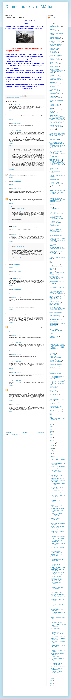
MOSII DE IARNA (52, 176)
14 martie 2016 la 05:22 (16, 114)
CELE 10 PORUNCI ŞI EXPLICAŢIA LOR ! (57, 190)
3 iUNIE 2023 (51, 268)
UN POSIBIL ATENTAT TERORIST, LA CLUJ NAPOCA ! (58, 473)
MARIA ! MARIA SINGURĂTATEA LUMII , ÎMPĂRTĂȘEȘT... (58, 550)
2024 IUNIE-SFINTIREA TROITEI (55, 135)
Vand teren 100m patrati (53, 404)
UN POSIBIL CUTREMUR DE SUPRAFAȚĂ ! (56, 565)
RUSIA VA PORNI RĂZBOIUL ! (56, 578)
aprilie (52, 454)
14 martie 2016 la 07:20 (16, 123)
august (52, 448)
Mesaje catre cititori (53, 30)
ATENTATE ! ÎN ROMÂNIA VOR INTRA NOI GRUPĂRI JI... (58, 516)
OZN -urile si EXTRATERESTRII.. (55, 41)
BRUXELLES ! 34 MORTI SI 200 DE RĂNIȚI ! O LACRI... (57, 506)
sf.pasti (50, 417)
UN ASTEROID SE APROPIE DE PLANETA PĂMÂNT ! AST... (57, 468)
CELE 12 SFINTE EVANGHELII (55, 231)
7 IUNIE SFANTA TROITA (54, 157)
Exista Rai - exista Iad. (53, 85)
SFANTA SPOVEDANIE (53, 179)
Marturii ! (51, 29)
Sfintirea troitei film (52, 389)
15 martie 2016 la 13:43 (16, 335)
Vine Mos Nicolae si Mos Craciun (55, 406)
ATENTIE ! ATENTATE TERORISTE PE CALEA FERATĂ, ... (58, 568)
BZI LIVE (51, 172)
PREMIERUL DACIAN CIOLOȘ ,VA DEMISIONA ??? (57, 669)
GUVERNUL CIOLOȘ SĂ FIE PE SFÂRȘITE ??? (57, 462)
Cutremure (51, 40)
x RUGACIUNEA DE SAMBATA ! (55, 99)
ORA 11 (50, 207)
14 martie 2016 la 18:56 (19, 208)
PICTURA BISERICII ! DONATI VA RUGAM (57, 137)
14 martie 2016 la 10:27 (16, 181)
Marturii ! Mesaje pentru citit (54, 35)
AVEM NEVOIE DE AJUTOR (54, 225)
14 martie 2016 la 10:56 (16, 188)
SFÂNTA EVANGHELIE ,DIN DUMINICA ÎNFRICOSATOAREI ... (58, 637)
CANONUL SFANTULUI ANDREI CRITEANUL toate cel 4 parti (55, 299)
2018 (51, 437)
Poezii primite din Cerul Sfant (54, 78)
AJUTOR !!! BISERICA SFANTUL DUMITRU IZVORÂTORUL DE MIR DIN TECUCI (56, 143)
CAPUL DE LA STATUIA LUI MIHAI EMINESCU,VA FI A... (57, 656)
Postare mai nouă (9, 432)
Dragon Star (11, 174)
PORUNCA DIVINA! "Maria (54, 354)
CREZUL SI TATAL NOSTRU (54, 311)
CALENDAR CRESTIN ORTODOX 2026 (56, 295)
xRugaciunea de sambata (54, 81)
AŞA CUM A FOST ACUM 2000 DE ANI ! (56, 287)
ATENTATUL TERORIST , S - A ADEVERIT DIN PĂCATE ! (56, 580)
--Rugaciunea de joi (53, 60)
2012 (51, 685)
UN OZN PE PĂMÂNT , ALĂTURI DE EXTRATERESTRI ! (57, 555)
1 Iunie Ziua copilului (53, 140)
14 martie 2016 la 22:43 (17, 326)
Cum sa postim (52, 318)
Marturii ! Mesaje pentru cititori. (55, 27)
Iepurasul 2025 (52, 92)
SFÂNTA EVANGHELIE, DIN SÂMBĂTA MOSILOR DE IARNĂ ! (58, 642)
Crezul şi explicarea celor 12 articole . (56, 316)
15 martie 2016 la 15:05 (16, 354)
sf (49, 169)
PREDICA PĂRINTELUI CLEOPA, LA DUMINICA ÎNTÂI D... (57, 529)
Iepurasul (51, 204)
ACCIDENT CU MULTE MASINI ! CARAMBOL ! (57, 610)
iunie (52, 451)
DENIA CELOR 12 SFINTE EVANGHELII (56, 233)
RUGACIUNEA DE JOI (53, 48)
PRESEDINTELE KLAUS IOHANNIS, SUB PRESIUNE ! (57, 570)
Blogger (40, 692)
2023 (51, 429)
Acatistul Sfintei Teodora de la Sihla (55, 283)
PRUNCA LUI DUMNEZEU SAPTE (55, 247)
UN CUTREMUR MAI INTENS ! (56, 592)
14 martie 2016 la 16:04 (16, 297)
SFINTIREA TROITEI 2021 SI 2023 (55, 376)
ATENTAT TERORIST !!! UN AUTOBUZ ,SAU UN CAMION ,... (58, 608)
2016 (51, 440)
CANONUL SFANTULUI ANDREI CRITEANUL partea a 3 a (55, 188)
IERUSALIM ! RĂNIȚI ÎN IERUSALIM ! (57, 547)
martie (52, 456)
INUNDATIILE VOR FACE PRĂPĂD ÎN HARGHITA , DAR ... (58, 464)
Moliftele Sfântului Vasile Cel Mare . (55, 121)
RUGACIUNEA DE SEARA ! (54, 363)
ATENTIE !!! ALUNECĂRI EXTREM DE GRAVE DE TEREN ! (58, 646)
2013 (51, 683)
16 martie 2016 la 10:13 (16, 361)
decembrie (53, 442)
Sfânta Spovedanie (52, 391)
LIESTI (50, 245)
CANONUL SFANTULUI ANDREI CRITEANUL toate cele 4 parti (55, 302)
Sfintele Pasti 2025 (52, 386)
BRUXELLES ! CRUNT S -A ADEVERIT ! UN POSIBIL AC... (58, 509)
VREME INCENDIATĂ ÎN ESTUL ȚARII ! (58, 457)
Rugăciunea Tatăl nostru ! (54, 253)
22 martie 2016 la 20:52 (16, 372)
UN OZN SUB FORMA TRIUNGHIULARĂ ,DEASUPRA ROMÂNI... (57, 633)
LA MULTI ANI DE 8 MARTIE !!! (56, 622)
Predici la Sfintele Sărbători (54, 37)
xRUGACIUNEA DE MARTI (54, 104)
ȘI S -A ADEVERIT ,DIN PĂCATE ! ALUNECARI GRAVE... (57, 588)
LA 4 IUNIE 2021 (52, 333)
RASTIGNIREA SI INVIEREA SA (55, 360)
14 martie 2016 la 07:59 (16, 130)
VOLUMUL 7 (51, 403)
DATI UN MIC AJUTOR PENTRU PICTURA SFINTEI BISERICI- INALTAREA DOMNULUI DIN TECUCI (57, 200)
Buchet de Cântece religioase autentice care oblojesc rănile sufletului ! (56, 292)
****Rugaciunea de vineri (53, 89)
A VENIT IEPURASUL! (53, 274)
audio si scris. (51, 410)
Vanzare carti (51, 67)
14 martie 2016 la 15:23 (19, 246)
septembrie (53, 446)
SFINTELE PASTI (52, 374)
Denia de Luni (52, 173)
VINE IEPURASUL (52, 221)
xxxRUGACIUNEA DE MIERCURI (55, 126)
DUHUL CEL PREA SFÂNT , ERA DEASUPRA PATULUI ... (57, 535)
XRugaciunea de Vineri (53, 168)
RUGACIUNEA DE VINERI (54, 45)
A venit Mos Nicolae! (53, 276)
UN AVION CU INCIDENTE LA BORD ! (58, 459)
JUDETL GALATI (52, 244)
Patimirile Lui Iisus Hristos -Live (55, 357)
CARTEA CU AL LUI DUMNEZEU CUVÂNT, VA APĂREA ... (57, 522)
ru (49, 261)
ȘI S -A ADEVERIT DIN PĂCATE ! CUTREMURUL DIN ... (57, 563)
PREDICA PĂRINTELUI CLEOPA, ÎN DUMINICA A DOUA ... (57, 479)
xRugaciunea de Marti (53, 74)
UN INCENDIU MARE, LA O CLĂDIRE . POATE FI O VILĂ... (58, 602)
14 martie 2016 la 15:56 (16, 289)
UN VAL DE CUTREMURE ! (56, 576)
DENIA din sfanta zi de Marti (54, 203)
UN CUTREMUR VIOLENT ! (56, 626)
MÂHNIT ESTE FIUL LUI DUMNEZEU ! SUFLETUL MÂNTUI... (58, 476)
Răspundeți (11, 110)
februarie (52, 676)
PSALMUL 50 (51, 356)
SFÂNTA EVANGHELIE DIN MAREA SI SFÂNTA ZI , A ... (58, 496)
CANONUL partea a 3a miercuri (55, 307)
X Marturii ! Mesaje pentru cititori (55, 79)
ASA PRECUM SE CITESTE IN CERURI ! (57, 281)
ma (50, 180)
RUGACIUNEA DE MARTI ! (54, 53)
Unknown (10, 326)
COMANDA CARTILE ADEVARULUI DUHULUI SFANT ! (56, 193)
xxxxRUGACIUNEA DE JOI (54, 264)
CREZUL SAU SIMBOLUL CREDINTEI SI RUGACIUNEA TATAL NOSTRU (57, 309)
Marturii (10, 97)
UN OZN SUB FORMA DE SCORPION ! (58, 536)
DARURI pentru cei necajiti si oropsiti (56, 319)
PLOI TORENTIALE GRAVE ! (56, 643)
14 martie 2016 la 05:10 (17, 104)
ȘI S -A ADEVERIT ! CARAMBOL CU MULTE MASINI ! (57, 573)
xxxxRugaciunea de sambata (54, 171)
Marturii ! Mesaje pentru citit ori (55, 42)
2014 (51, 682)
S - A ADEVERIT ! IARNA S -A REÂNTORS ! (56, 501)
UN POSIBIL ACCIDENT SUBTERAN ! (58, 545)
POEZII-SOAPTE (52, 353)
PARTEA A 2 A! (52, 342)
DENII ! (50, 236)
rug (50, 262)
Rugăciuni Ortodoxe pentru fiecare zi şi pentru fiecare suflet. (56, 372)
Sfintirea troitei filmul (53, 390)
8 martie (50, 224)
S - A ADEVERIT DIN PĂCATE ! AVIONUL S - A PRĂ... (56, 541)
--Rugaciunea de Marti (53, 69)
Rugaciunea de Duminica (54, 139)
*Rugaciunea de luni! (53, 82)
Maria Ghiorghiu (53, 17)
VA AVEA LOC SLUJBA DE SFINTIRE (56, 399)
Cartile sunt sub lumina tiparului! (55, 198)
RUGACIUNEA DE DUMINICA (55, 55)
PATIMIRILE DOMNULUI (54, 208)
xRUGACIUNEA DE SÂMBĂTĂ (55, 122)
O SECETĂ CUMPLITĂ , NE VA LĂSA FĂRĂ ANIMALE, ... (57, 527)
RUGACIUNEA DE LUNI (53, 112)
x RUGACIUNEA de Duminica (54, 109)
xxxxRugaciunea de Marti (54, 115)
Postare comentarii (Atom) (15, 434)
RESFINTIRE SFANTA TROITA (55, 361)
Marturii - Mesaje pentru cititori (54, 38)
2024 (50, 265)
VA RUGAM (51, 400)
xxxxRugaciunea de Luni (53, 185)
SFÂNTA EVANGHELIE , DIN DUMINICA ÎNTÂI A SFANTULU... (58, 532)
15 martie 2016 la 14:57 (16, 342)
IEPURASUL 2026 (52, 96)
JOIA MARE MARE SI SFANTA (55, 330)
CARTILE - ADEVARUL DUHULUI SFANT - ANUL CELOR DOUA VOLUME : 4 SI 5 (57, 134)
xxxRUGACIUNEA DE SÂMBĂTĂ (55, 183)
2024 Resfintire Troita (53, 156)
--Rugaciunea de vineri (53, 58)
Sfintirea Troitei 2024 (53, 387)
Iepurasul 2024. (52, 129)
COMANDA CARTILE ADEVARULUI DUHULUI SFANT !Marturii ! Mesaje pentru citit (57, 196)
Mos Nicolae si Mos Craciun (54, 83)
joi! (50, 413)
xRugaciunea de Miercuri (54, 75)
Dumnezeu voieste (52, 325)
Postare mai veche (40, 432)
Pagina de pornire (25, 432)
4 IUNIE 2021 (51, 269)
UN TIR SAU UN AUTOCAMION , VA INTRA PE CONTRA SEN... (57, 471)
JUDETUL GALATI (52, 332)
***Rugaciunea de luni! (53, 52)
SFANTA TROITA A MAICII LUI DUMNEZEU (57, 255)
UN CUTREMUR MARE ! (55, 628)
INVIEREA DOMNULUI (53, 329)
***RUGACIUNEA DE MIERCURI (55, 93)
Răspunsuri (12, 145)
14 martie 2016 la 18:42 (17, 313)
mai (51, 453)
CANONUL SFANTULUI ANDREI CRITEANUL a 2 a (55, 297)
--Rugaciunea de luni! (53, 62)
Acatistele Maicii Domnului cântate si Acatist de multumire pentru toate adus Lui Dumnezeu (57, 71)
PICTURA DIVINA (52, 212)
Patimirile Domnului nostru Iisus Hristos (56, 248)
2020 (51, 434)
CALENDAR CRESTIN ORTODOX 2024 (56, 293)
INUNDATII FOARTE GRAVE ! (56, 485)
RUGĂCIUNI (51, 367)
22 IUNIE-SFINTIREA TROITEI (55, 266)
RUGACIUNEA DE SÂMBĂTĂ (54, 65)
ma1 (50, 414)
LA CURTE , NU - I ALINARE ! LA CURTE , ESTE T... (57, 605)
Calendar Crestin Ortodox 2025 (55, 312)
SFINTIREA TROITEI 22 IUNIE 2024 (56, 218)
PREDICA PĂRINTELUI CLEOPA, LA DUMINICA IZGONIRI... (57, 585)
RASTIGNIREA (52, 359)
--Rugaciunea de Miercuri (54, 66)
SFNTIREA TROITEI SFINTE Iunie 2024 (56, 380)
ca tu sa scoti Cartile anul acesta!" (55, 411)
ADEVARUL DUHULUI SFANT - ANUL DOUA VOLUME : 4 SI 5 (56, 278)
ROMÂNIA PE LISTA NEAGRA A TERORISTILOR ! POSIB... (56, 514)
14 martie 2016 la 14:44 (16, 271)
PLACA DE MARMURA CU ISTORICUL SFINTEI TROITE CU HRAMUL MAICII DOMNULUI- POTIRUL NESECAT (56, 351)
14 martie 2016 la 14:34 (16, 264)
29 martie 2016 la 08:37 (17, 389)
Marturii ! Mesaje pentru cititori (54, 26)
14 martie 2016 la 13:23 (16, 234)
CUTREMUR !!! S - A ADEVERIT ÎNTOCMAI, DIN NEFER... (56, 664)
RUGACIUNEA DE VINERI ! (54, 107)
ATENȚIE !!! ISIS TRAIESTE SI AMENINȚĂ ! (56, 498)
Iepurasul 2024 (52, 128)
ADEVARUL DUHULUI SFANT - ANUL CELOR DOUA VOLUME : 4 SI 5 (56, 160)
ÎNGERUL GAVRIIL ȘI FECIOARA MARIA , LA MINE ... (57, 488)
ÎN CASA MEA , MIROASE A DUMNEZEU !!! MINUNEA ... (56, 557)
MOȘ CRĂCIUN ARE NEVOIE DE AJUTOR (57, 339)
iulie (51, 450)
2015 (51, 680)
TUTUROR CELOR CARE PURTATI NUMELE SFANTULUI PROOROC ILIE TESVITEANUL (56, 397)
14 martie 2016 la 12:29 (17, 226)
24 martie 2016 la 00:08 (16, 380)
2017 (51, 439)
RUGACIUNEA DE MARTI (54, 51)
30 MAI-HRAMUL (52, 94)
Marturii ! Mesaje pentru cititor (54, 32)
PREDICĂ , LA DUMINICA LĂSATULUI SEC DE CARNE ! (58, 639)
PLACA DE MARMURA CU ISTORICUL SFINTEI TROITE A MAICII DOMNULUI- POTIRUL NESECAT (56, 347)
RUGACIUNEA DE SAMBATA (54, 97)
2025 (51, 426)
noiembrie (53, 443)
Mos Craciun (51, 86)
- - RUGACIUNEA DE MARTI (54, 222)
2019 (51, 436)
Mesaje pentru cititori (15, 97)
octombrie (53, 445)
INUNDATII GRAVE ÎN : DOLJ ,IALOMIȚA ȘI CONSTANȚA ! (56, 552)
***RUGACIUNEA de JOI (54, 49)
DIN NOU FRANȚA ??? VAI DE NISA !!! (58, 466)
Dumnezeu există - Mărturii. (30, 6)
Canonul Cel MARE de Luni (54, 313)
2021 (51, 432)
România (51, 108)
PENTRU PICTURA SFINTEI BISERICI (56, 153)
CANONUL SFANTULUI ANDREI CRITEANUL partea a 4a (55, 230)
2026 (51, 424)
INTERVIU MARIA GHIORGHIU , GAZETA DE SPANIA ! (57, 630)
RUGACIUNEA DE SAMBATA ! (55, 59)
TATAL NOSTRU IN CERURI (54, 393)
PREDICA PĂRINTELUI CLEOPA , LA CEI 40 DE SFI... (57, 615)
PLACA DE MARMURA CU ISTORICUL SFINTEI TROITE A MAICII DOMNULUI (56, 345)
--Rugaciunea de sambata (54, 63)
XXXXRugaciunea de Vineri (54, 407)
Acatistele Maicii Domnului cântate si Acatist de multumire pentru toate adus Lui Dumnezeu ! (57, 146)
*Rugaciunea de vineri (53, 56)
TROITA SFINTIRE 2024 (53, 394)
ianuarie (52, 678)
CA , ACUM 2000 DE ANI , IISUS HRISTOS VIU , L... (56, 672)
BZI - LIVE (51, 111)
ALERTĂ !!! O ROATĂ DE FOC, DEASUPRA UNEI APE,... (56, 661)
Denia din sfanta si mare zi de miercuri (56, 175)
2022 (51, 431)
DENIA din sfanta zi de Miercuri (55, 235)
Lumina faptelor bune (53, 205)
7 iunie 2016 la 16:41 (16, 404)
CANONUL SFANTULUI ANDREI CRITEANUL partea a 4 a (55, 227)
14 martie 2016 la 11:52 (17, 197)
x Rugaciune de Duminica (54, 125)
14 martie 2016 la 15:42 (17, 278)
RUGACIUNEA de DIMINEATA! (55, 364)
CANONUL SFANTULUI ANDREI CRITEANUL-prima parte (55, 304)
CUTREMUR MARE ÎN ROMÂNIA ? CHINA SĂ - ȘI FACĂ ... (57, 560)
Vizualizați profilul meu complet (54, 18)
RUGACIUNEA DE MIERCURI (55, 44)
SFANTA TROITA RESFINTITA (55, 373)
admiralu (10, 197)
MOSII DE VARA (52, 337)
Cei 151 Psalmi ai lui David (54, 315)
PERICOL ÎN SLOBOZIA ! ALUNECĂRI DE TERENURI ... (58, 654)
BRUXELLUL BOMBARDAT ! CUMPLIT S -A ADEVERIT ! (58, 519)
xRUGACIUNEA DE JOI (53, 182)
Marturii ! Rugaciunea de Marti (54, 102)
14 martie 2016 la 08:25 (18, 174)
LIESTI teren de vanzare (53, 336)
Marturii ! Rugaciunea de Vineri (55, 178)
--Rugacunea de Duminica (54, 76)
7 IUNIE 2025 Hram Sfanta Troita (55, 90)
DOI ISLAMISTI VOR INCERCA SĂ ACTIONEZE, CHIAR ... (57, 674)
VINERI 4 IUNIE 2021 (53, 402)
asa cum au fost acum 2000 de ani (55, 409)
